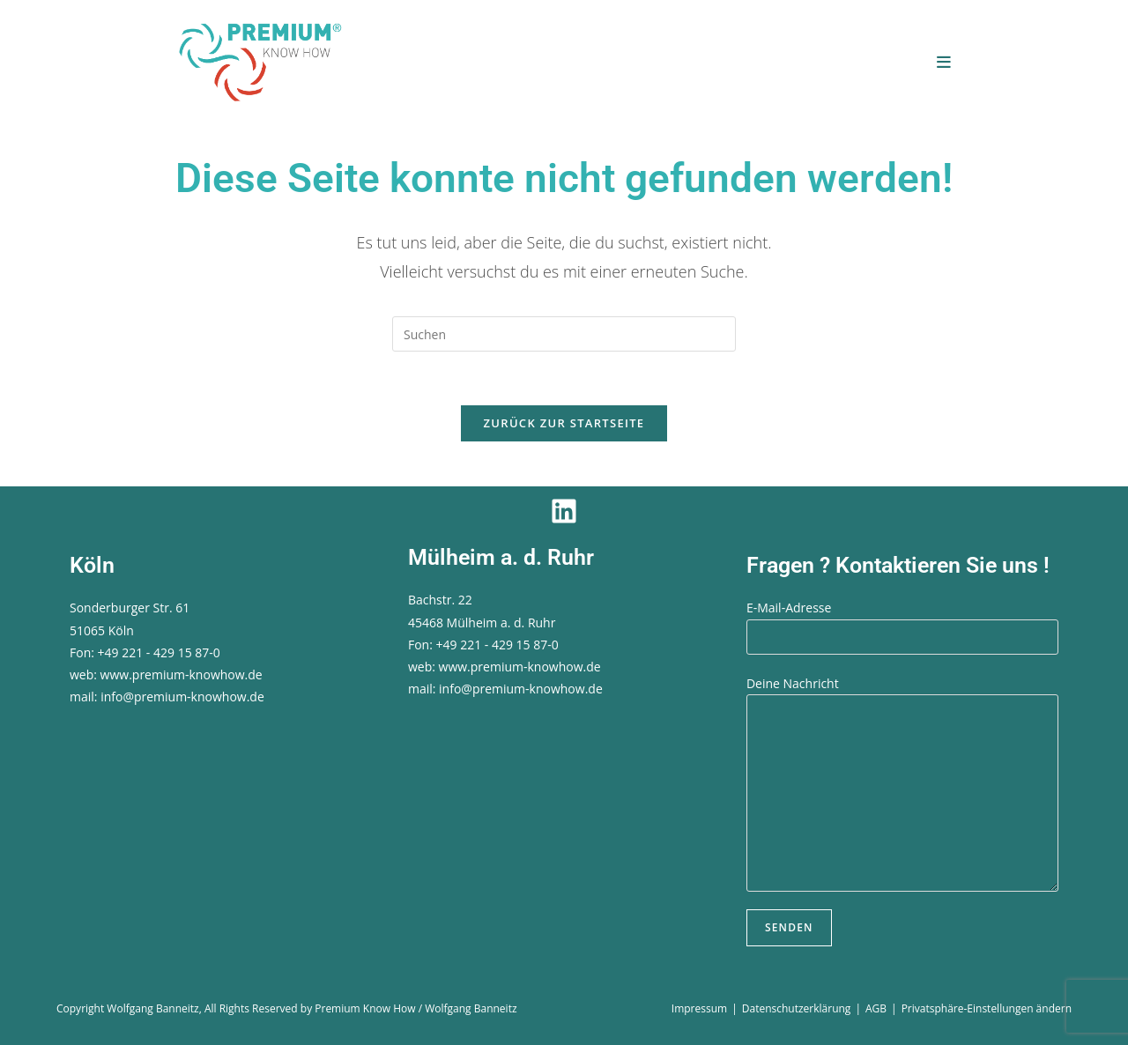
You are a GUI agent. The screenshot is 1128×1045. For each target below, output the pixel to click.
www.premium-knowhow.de (181, 674)
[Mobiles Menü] (944, 61)
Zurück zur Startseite (564, 423)
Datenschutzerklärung (796, 1008)
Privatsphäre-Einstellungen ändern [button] (987, 1008)
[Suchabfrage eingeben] (564, 334)
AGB (876, 1008)
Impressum (699, 1008)
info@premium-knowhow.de (182, 696)
